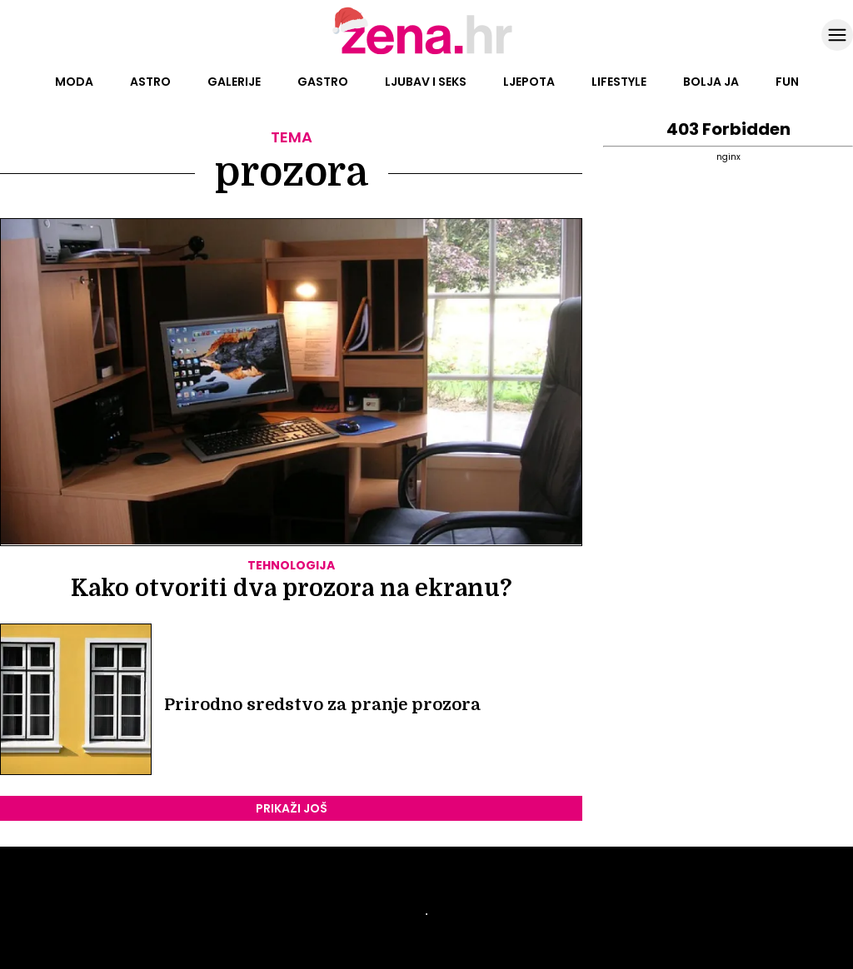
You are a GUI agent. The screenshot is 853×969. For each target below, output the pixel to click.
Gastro (322, 81)
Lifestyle (618, 81)
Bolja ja (711, 81)
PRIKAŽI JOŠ (291, 808)
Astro (150, 81)
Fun (787, 81)
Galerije (234, 81)
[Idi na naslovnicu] (427, 52)
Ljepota (529, 81)
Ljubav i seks (425, 81)
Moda (74, 81)
